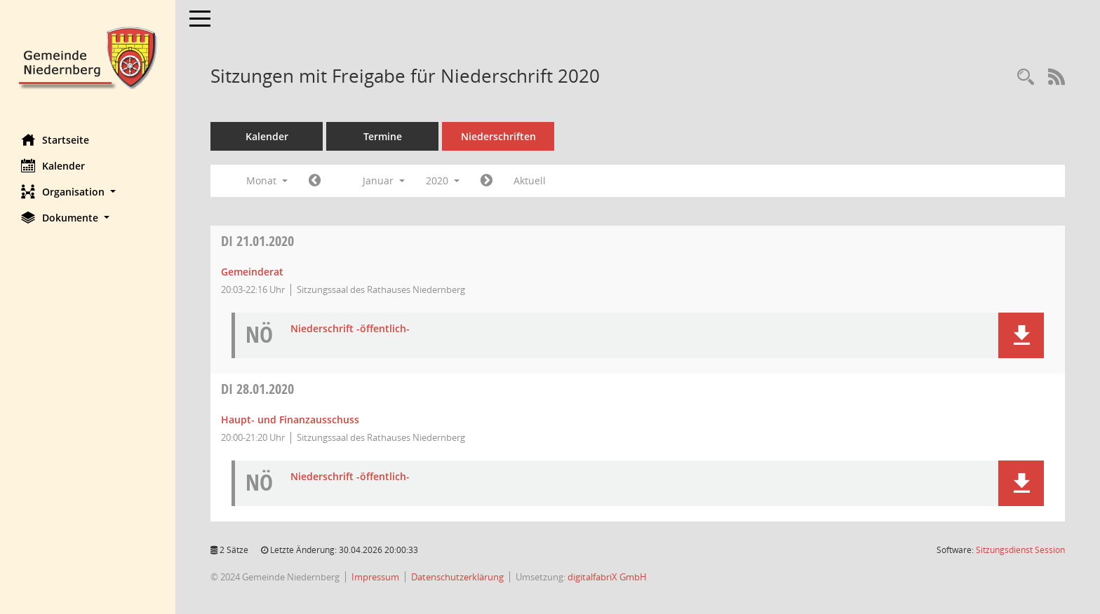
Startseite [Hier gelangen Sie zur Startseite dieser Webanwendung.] (55, 139)
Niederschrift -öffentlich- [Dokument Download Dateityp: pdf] (350, 329)
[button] (87, 192)
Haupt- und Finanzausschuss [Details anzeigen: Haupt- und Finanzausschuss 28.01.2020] (290, 419)
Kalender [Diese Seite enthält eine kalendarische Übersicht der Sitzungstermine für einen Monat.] (53, 165)
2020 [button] (443, 180)
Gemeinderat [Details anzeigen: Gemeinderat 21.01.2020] (252, 271)
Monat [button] (267, 180)
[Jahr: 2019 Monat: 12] (314, 180)
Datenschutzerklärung (457, 577)
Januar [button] (384, 180)
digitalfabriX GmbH (607, 577)
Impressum (375, 577)
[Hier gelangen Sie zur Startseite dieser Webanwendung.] (87, 56)
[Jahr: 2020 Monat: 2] (486, 180)
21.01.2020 (257, 240)
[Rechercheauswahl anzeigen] (1025, 77)
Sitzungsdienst (1020, 550)
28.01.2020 (257, 388)
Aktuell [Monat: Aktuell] (530, 180)
